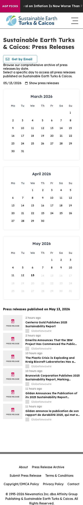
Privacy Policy (53, 484)
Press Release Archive (48, 467)
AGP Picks (10, 6)
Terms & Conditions (59, 475)
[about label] (27, 331)
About (23, 467)
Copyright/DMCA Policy (21, 484)
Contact (73, 484)
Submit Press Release (25, 475)
